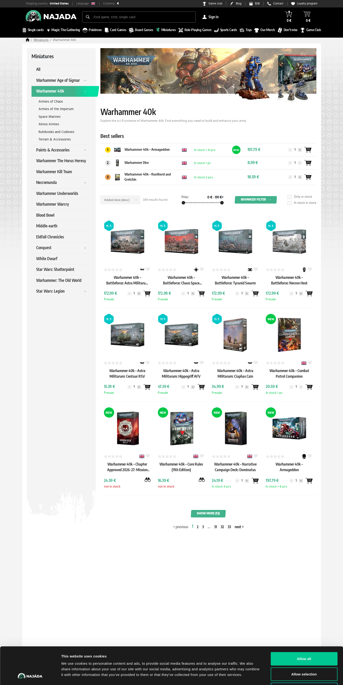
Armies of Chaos (51, 101)
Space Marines (49, 116)
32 (222, 527)
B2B (257, 3)
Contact (278, 3)
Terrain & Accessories (55, 139)
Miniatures (41, 40)
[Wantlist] (308, 150)
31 (215, 527)
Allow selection (304, 639)
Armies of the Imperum (56, 109)
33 (229, 527)
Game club (215, 3)
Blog (238, 3)
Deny (304, 654)
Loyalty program (307, 3)
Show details (245, 676)
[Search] (88, 17)
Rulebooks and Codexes (56, 132)
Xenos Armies (49, 124)
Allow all (304, 624)
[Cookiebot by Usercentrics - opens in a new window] (30, 675)
